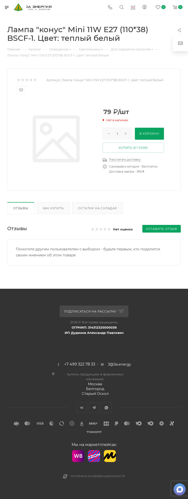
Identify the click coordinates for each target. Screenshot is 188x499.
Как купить (53, 208)
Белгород (95, 388)
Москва (95, 384)
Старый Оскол (95, 393)
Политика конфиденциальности (98, 476)
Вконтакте (82, 408)
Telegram (94, 408)
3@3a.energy (119, 364)
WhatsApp (106, 408)
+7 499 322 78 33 (79, 364)
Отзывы (20, 208)
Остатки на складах (97, 208)
